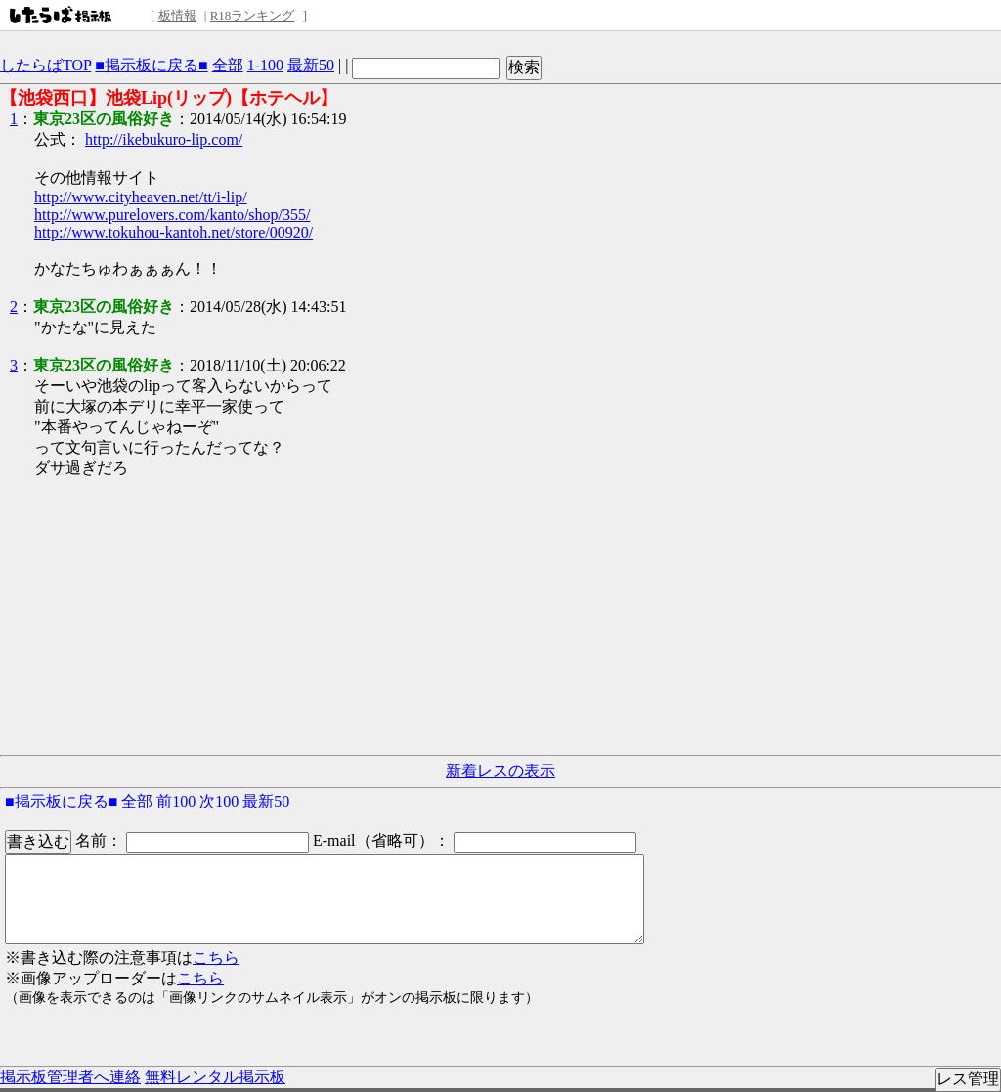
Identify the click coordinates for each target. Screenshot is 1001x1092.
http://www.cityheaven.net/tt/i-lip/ (140, 197)
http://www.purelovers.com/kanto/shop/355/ (172, 214)
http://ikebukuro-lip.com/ (163, 139)
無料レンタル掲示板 (215, 1077)
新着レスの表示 (500, 771)
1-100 (265, 65)
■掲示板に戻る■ (151, 65)
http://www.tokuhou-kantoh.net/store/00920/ (173, 232)
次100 (219, 801)
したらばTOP (45, 65)
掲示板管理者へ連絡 (70, 1077)
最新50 (310, 65)
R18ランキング (252, 15)
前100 (176, 801)
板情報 (177, 15)
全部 (227, 65)
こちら (216, 957)
